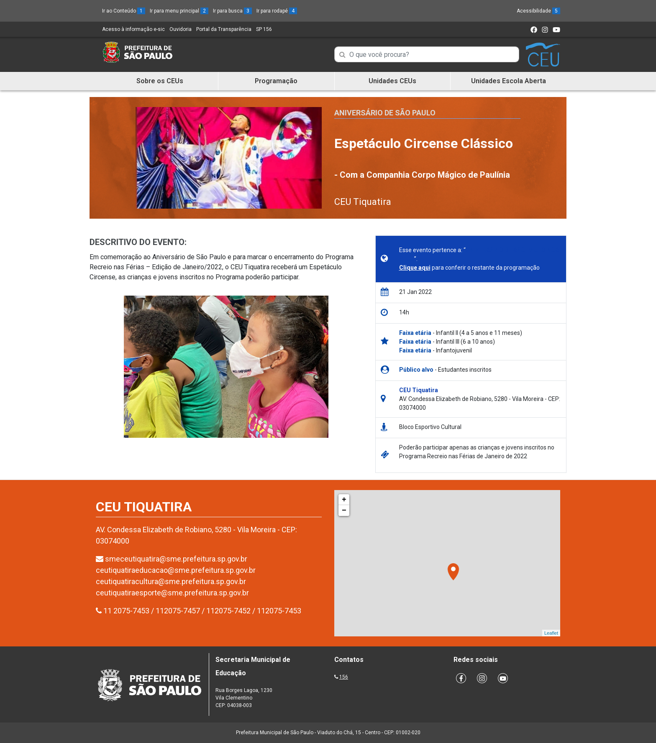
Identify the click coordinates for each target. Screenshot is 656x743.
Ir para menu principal (179, 11)
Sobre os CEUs (159, 81)
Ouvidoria (180, 29)
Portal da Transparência (223, 29)
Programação (276, 81)
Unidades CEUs (392, 81)
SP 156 (264, 29)
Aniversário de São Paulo (385, 112)
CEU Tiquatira (362, 202)
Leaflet (551, 633)
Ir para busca (232, 11)
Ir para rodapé (276, 11)
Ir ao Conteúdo (123, 11)
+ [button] (344, 500)
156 (343, 677)
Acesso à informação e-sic (133, 29)
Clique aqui (414, 267)
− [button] (344, 511)
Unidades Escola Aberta (508, 81)
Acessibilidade (538, 11)
